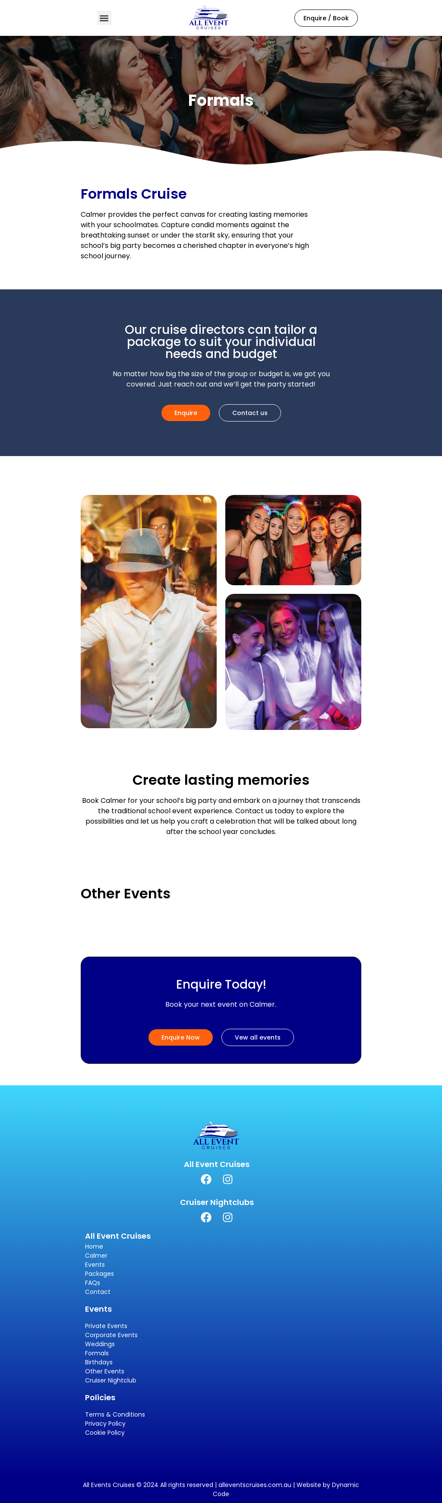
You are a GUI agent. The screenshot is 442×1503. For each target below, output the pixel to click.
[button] (104, 18)
